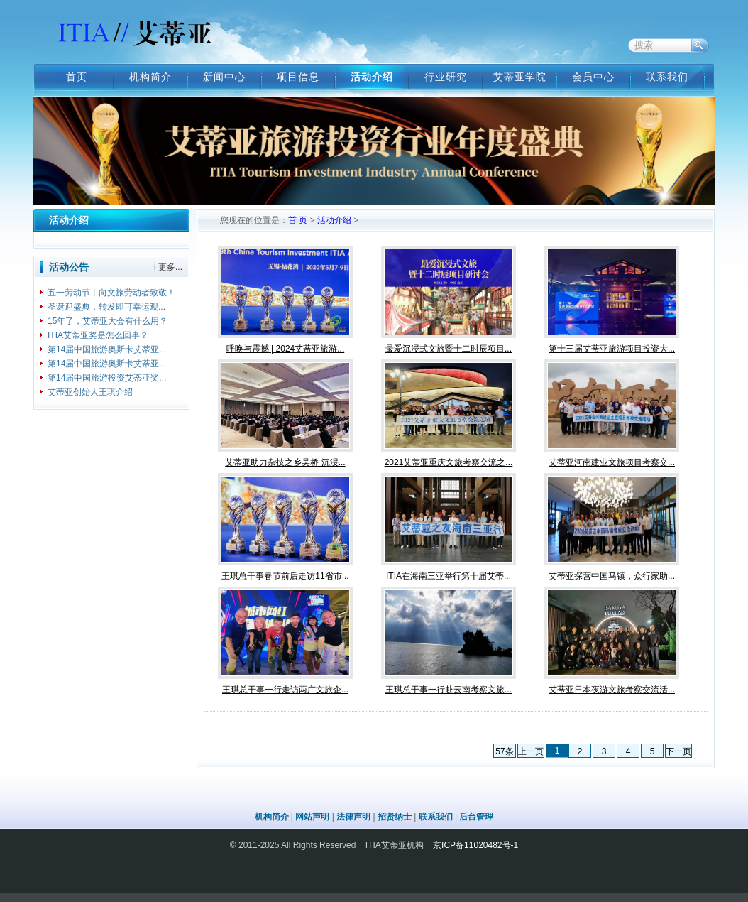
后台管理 (476, 817)
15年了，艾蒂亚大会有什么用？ (107, 321)
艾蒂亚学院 (519, 76)
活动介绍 (372, 76)
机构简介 (150, 76)
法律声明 (353, 817)
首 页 (297, 220)
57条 (504, 751)
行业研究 (445, 76)
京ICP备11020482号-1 (475, 845)
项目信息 (298, 76)
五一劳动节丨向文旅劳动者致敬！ (111, 293)
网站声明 (312, 817)
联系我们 (667, 76)
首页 (76, 76)
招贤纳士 (395, 817)
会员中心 (593, 76)
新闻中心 (224, 76)
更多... (170, 267)
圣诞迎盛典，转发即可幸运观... (106, 307)
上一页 (531, 751)
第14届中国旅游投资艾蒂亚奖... (107, 378)
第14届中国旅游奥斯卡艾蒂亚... (107, 349)
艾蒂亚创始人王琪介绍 (90, 392)
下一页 (678, 751)
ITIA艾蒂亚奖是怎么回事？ (98, 335)
